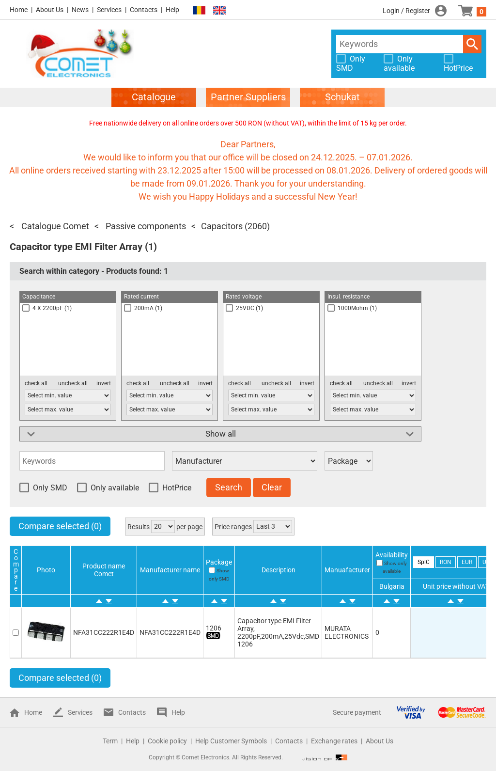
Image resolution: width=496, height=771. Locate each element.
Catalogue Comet (54, 226)
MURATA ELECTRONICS (347, 632)
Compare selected (60, 526)
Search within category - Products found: (93, 271)
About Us (49, 10)
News (80, 10)
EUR (467, 562)
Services (109, 10)
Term (110, 741)
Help (172, 10)
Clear (272, 487)
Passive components (145, 226)
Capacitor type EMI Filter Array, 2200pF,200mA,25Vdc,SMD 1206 (278, 632)
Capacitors (222, 226)
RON (445, 562)
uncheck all (73, 383)
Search (472, 44)
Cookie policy (167, 741)
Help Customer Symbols (231, 741)
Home (19, 10)
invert (103, 383)
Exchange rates (334, 741)
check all (36, 383)
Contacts (143, 10)
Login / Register (406, 11)
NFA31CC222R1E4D (103, 632)
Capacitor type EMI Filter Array (76, 246)
